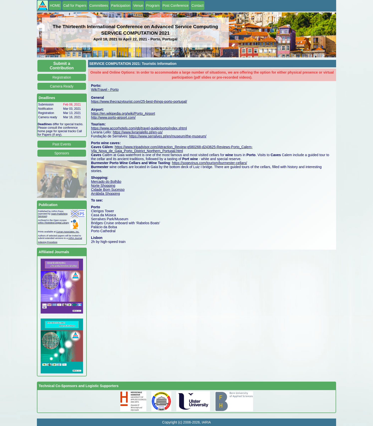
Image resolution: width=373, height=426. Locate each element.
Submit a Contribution (62, 65)
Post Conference (175, 5)
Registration (61, 77)
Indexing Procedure (47, 242)
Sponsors (61, 153)
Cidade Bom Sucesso (108, 190)
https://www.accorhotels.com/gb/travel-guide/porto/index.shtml (139, 128)
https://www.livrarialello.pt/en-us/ (138, 132)
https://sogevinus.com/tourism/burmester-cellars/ (209, 163)
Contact (197, 5)
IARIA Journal (75, 238)
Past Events (61, 144)
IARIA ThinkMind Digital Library (53, 222)
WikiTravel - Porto (105, 90)
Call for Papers (75, 5)
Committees (99, 5)
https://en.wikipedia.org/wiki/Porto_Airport (123, 113)
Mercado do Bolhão (106, 182)
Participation (120, 5)
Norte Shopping (103, 186)
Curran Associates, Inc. (68, 231)
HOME (55, 5)
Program (153, 5)
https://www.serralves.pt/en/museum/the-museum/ (167, 136)
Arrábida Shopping (105, 194)
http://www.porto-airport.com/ (113, 117)
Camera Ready (61, 86)
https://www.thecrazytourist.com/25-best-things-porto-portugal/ (139, 102)
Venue (138, 5)
